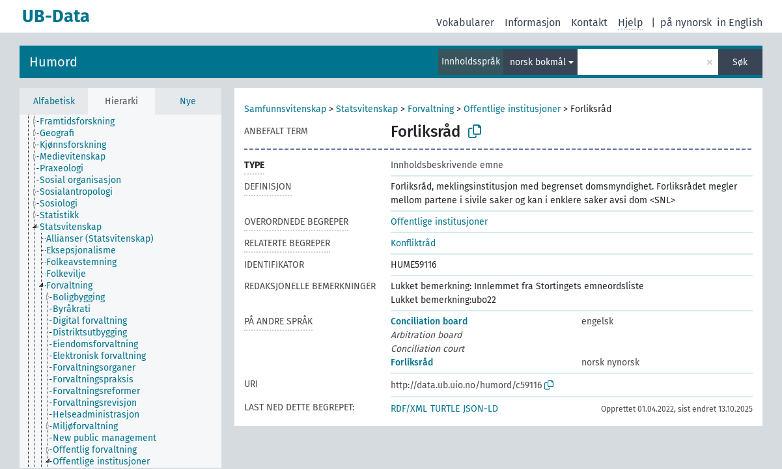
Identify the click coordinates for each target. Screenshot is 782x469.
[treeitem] (82, 122)
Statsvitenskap (367, 109)
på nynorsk (686, 22)
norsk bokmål (538, 62)
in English (739, 22)
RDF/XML (409, 408)
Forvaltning (431, 109)
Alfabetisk (54, 101)
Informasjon (533, 22)
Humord (53, 62)
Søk (740, 62)
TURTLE (445, 408)
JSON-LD (480, 408)
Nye (188, 101)
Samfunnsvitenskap (285, 109)
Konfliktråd (413, 243)
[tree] (120, 291)
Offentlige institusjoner (512, 109)
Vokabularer (465, 22)
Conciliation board (429, 321)
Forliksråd (412, 362)
